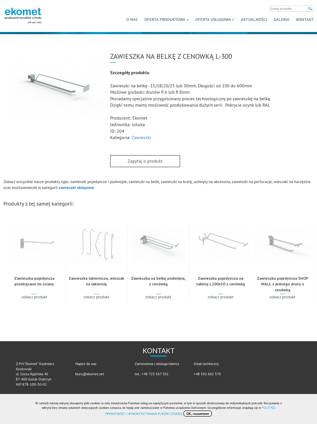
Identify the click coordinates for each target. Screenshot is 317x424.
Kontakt (305, 19)
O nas (132, 19)
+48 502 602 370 (207, 374)
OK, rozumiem (197, 413)
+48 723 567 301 (155, 374)
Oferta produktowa (166, 19)
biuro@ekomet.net (89, 374)
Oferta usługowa (214, 19)
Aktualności (254, 19)
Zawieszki (141, 137)
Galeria (281, 19)
